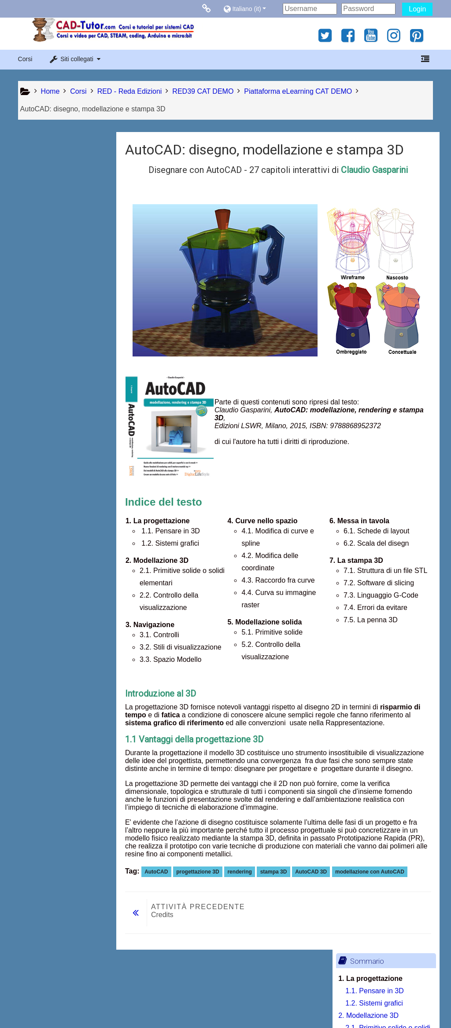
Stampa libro (56, 652)
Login (417, 9)
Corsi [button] (25, 58)
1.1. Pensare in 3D (60, 173)
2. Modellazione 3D (54, 198)
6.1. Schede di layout (63, 481)
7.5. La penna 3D (58, 580)
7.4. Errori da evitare (63, 567)
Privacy (31, 1002)
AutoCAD (158, 872)
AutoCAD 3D (313, 872)
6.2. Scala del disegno (65, 493)
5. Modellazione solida (58, 419)
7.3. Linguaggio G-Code (68, 555)
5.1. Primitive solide (61, 432)
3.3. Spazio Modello (62, 308)
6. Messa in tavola (52, 469)
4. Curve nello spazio (56, 321)
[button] (251, 8)
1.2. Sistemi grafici (60, 185)
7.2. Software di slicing (66, 543)
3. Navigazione (47, 259)
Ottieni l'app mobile (332, 1002)
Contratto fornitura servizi (89, 1002)
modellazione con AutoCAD (372, 872)
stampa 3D (275, 872)
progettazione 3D (199, 872)
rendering (241, 872)
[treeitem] (65, 639)
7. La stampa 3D (49, 506)
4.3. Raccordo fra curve (67, 382)
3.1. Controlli (50, 271)
